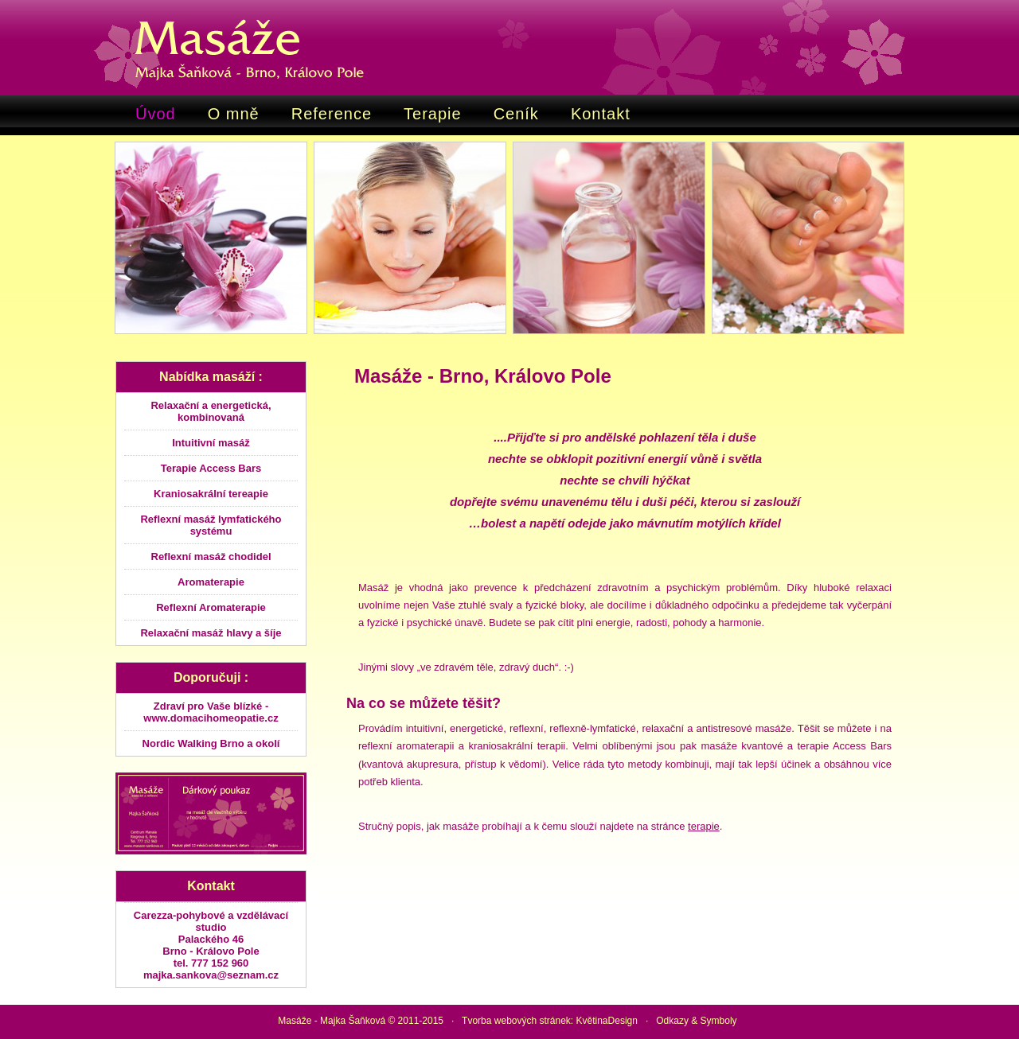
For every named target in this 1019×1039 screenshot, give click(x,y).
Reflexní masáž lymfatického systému (210, 525)
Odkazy (672, 1020)
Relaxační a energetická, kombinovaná (210, 411)
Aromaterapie (211, 582)
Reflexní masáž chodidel (211, 556)
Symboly (719, 1020)
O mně (234, 114)
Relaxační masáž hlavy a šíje (210, 633)
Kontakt (601, 114)
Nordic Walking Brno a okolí (211, 743)
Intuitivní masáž (211, 443)
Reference (331, 114)
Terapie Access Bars (211, 468)
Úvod (155, 114)
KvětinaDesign (605, 1020)
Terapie (433, 114)
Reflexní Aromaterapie (211, 607)
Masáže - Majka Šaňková (331, 1020)
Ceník (516, 114)
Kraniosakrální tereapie (211, 494)
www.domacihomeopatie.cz (210, 718)
